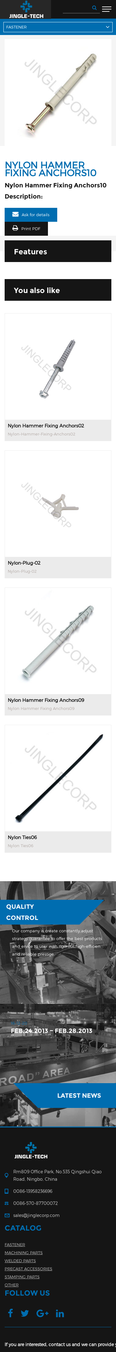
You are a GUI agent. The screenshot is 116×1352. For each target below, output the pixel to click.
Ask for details (35, 214)
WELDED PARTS (20, 1260)
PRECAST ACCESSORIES (28, 1268)
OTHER (12, 1284)
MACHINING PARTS (24, 1252)
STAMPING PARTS (22, 1276)
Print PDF (30, 228)
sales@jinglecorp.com (36, 1215)
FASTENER (15, 1244)
